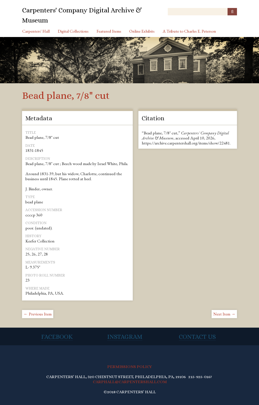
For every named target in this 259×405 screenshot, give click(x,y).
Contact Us (197, 336)
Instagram (124, 336)
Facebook (57, 336)
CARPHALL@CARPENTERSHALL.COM (130, 381)
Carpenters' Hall (36, 31)
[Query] (202, 11)
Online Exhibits (142, 31)
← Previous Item (38, 314)
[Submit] (232, 11)
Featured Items (108, 31)
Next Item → (224, 314)
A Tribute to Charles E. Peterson (189, 31)
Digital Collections (73, 31)
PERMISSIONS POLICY (129, 366)
